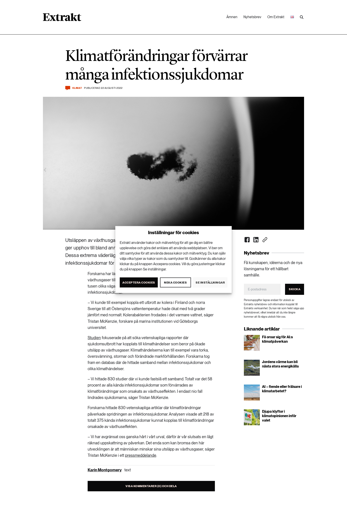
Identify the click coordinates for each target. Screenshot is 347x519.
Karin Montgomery (105, 470)
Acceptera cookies (138, 282)
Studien (94, 337)
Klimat (77, 88)
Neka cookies (175, 282)
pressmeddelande (140, 455)
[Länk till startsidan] (62, 19)
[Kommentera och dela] (67, 88)
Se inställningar (210, 282)
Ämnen (231, 17)
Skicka (294, 289)
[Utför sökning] (301, 17)
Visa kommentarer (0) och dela (151, 486)
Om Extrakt (275, 17)
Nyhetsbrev (252, 17)
